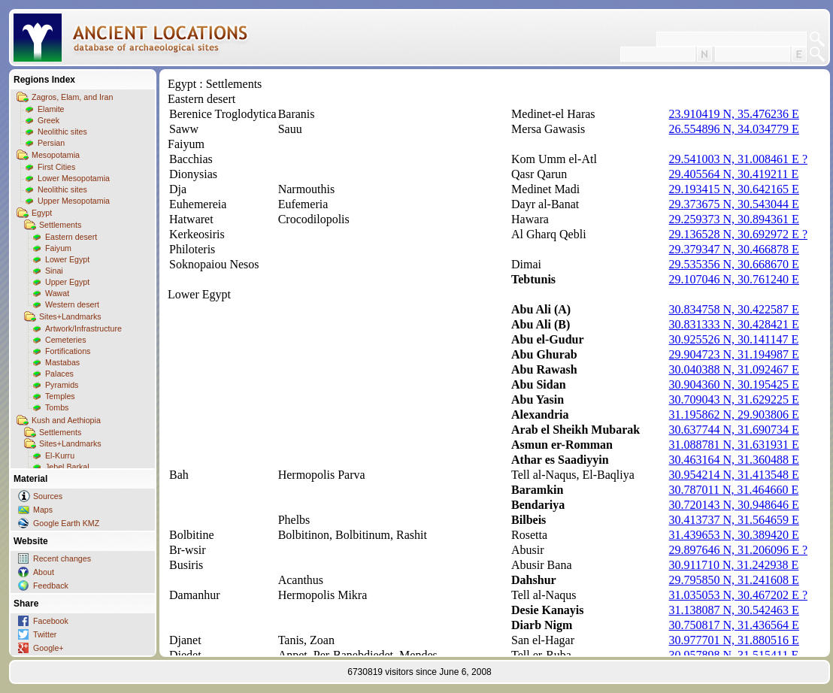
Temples (60, 396)
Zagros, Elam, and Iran (72, 96)
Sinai (54, 270)
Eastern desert (71, 236)
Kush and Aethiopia (66, 420)
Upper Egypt (67, 281)
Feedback (50, 585)
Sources (47, 496)
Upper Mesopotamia (74, 200)
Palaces (59, 373)
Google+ (48, 647)
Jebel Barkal (67, 466)
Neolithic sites (62, 131)
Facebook (50, 620)
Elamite (51, 108)
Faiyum (58, 248)
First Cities (56, 166)
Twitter (44, 634)
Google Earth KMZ (66, 523)
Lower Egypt (67, 259)
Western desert (72, 304)
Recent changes (62, 558)
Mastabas (62, 362)
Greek (48, 120)
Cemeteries (65, 339)
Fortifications (67, 351)
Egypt (42, 212)
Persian (51, 142)
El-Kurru (59, 455)
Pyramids (61, 384)
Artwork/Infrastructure (83, 328)
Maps (43, 509)
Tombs (56, 407)
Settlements (60, 224)
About (43, 571)
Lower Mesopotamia (74, 178)
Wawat (57, 293)
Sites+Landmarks (70, 316)
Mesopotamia (56, 154)
